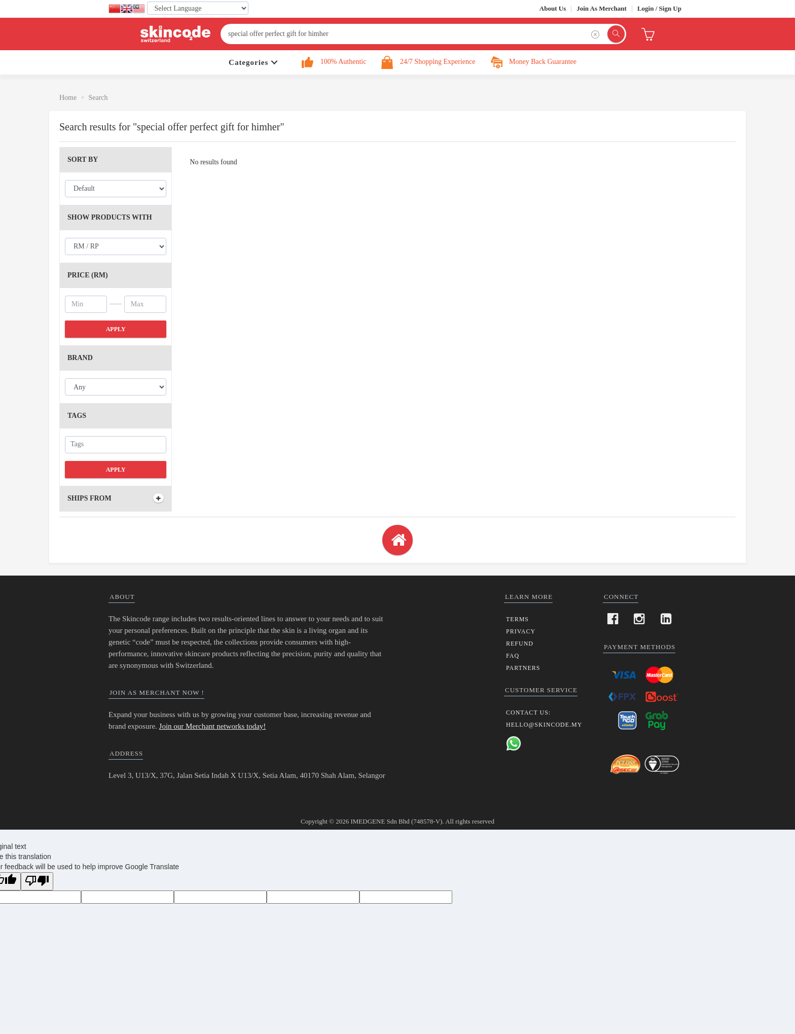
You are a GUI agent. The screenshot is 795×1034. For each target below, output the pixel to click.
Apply (116, 329)
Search (97, 97)
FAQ (512, 655)
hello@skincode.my (544, 724)
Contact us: (528, 712)
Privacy (520, 631)
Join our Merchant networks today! (212, 726)
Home (68, 97)
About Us (552, 8)
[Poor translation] (37, 881)
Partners (523, 667)
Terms (517, 619)
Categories (248, 62)
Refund (519, 643)
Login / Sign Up (659, 8)
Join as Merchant (601, 8)
